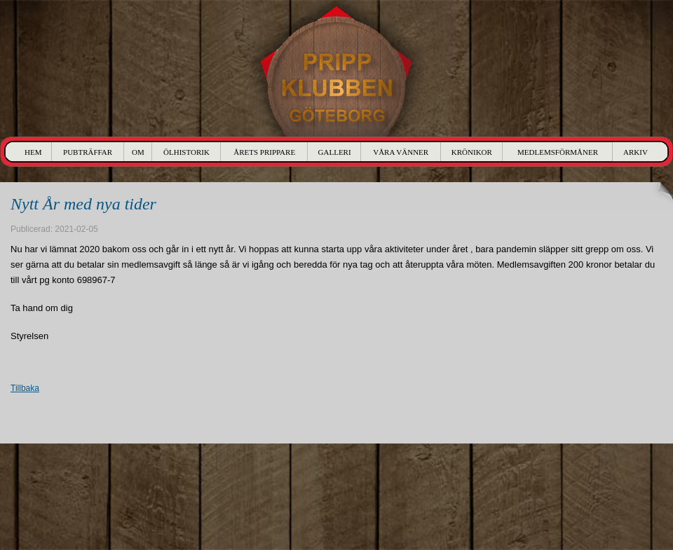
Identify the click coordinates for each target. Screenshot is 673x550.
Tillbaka (25, 388)
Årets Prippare (264, 152)
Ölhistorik (186, 152)
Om (138, 152)
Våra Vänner (400, 152)
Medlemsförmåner (557, 152)
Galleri (334, 152)
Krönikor (471, 152)
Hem (33, 152)
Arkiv (635, 152)
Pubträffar (87, 152)
